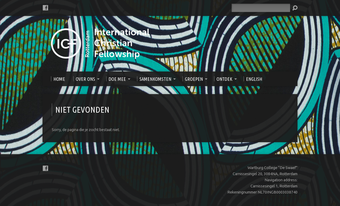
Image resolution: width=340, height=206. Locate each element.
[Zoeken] (261, 8)
